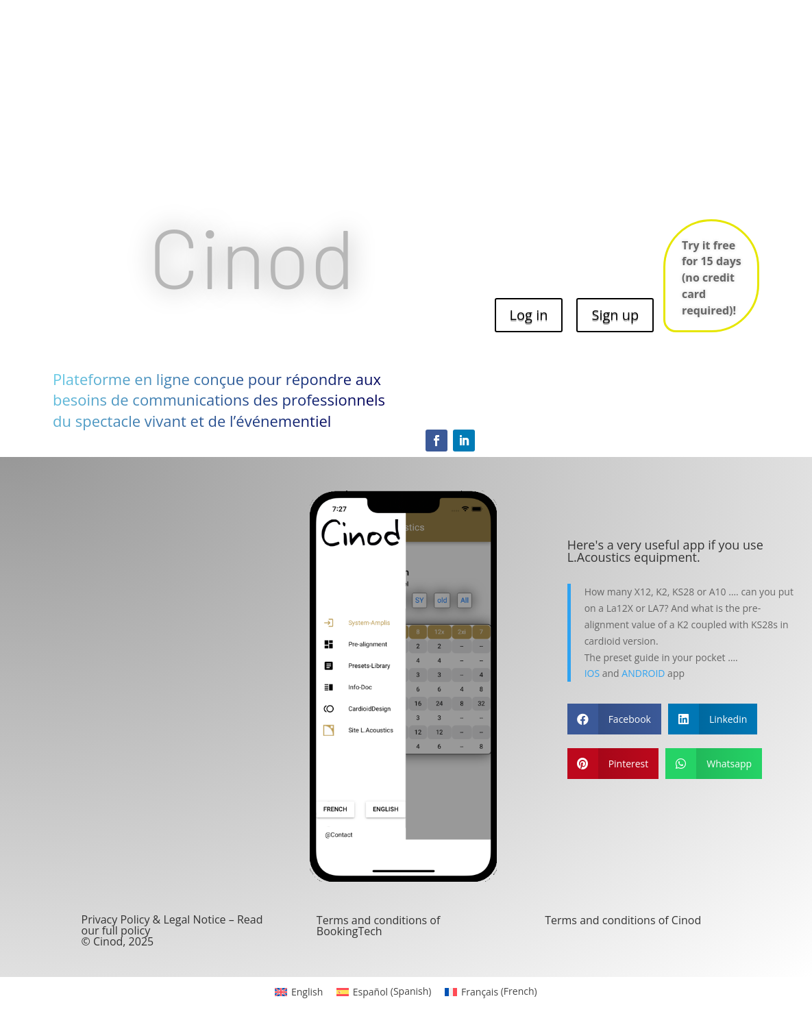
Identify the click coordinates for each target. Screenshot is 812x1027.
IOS (592, 673)
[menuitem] (299, 991)
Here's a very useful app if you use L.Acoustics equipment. (665, 550)
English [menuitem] (307, 991)
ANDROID (643, 673)
